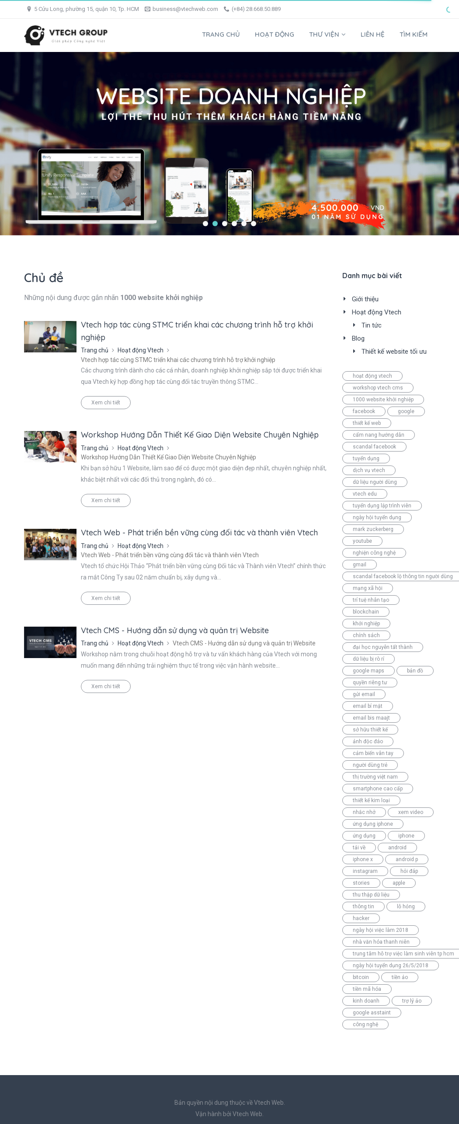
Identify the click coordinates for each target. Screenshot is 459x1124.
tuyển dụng (366, 458)
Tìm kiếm (414, 34)
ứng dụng (364, 836)
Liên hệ (373, 34)
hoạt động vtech (372, 376)
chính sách (366, 635)
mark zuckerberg (373, 529)
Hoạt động (274, 34)
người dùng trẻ (370, 765)
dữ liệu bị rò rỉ (368, 659)
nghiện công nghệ (374, 553)
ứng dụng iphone (373, 824)
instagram (365, 871)
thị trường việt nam (375, 777)
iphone (406, 836)
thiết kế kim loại (371, 800)
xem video (410, 812)
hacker (361, 918)
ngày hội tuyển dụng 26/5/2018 (390, 965)
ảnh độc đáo (368, 741)
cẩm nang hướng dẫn (378, 435)
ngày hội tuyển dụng (377, 517)
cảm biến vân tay (373, 753)
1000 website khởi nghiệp (383, 400)
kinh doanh (366, 1001)
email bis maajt (371, 718)
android (397, 848)
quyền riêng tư (370, 682)
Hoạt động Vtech (140, 350)
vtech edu (365, 494)
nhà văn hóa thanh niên (381, 942)
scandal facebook (374, 447)
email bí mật (367, 706)
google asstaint (372, 1013)
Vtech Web (247, 1113)
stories (361, 883)
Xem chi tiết (105, 403)
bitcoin (361, 977)
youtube (362, 541)
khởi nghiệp (366, 624)
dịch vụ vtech (369, 470)
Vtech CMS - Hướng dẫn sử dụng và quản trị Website (175, 630)
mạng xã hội (367, 588)
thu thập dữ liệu (371, 895)
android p (407, 859)
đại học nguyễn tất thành (383, 647)
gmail (359, 565)
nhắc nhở (364, 812)
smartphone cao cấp (378, 789)
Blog (358, 338)
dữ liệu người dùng (375, 482)
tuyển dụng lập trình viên (382, 506)
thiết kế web (367, 423)
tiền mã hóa (367, 989)
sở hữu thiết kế (370, 730)
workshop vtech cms (378, 388)
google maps (368, 671)
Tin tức (372, 325)
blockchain (366, 612)
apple (399, 883)
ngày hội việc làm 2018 (380, 930)
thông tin (363, 906)
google (406, 411)
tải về (359, 848)
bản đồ (415, 671)
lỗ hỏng (406, 906)
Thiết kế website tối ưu (394, 351)
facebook (364, 411)
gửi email (364, 694)
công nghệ (365, 1024)
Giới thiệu (365, 299)
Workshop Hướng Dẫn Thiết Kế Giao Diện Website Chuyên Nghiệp (200, 435)
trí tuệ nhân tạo (371, 600)
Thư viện (327, 34)
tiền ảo (400, 977)
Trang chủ (221, 34)
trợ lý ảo (411, 1001)
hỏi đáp (409, 871)
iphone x (363, 859)
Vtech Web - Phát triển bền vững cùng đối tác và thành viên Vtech (199, 533)
